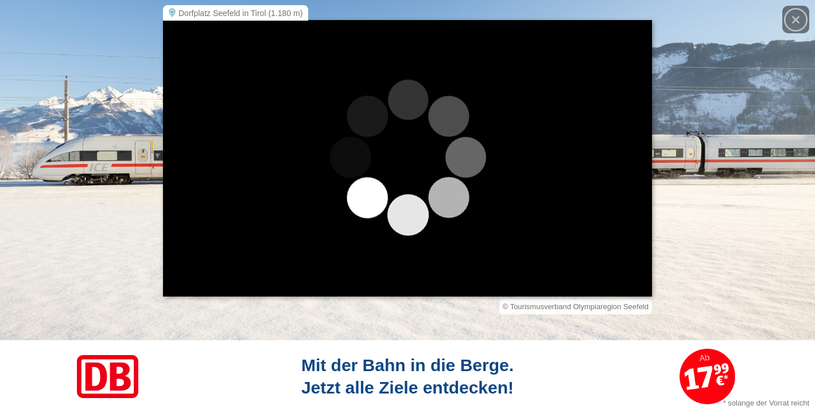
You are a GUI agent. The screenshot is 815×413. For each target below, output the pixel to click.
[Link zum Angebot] (407, 376)
